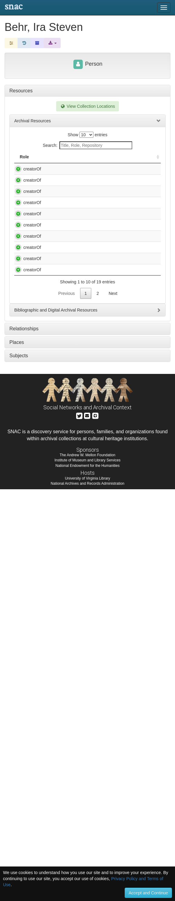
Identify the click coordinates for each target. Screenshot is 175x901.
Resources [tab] (20, 90)
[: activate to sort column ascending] (155, 160)
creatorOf (26, 175)
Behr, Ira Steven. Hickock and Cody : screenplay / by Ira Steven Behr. (69, 204)
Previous (66, 705)
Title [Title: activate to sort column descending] (47, 162)
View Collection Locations (87, 106)
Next (113, 705)
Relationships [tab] (24, 740)
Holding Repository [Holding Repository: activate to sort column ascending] (122, 159)
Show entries (87, 135)
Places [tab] (16, 754)
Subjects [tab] (18, 767)
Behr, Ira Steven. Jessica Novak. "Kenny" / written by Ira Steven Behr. (69, 233)
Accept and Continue (148, 892)
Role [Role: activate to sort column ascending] (24, 162)
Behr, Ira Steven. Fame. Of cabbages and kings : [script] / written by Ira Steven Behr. (69, 181)
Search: (87, 145)
